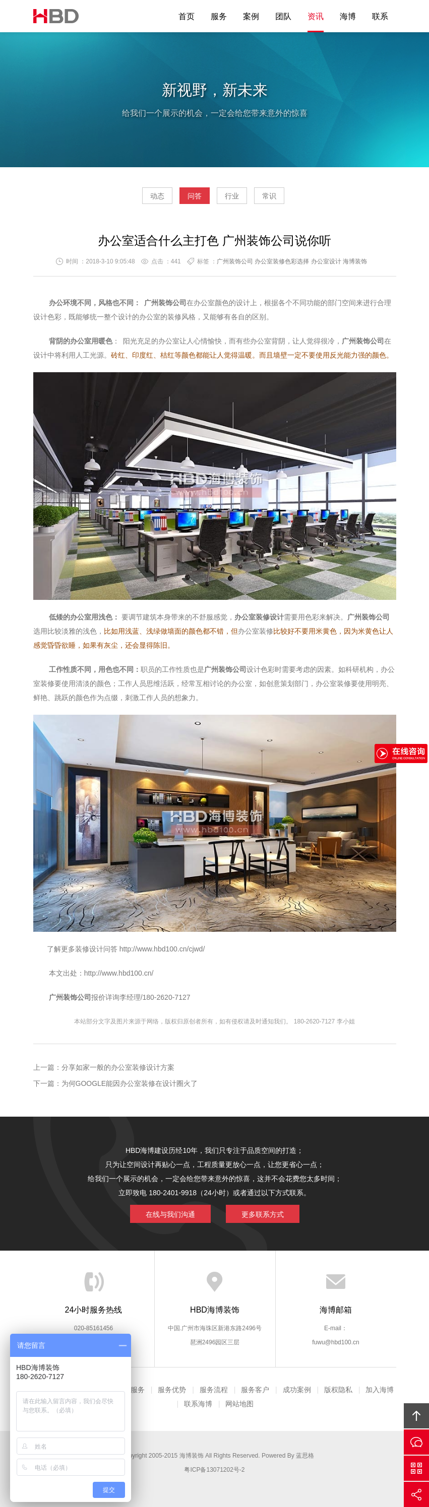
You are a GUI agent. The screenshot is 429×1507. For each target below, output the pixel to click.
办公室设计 (326, 261)
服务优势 (172, 1390)
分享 (416, 1494)
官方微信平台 (416, 1468)
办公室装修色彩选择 (282, 261)
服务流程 (214, 1390)
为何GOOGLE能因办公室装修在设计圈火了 (130, 1083)
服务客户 (255, 1390)
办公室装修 (255, 631)
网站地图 (239, 1404)
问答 (195, 196)
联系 (380, 16)
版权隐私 (338, 1390)
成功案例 (297, 1390)
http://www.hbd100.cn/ (119, 973)
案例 (251, 16)
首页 (186, 16)
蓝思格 (305, 1455)
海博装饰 (56, 16)
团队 (283, 16)
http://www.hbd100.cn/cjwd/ (162, 949)
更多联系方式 (262, 1214)
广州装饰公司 (235, 261)
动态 (157, 196)
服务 (219, 16)
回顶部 (416, 1415)
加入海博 (379, 1390)
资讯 (316, 16)
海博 (348, 16)
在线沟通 (416, 1442)
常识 (269, 196)
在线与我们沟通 (170, 1214)
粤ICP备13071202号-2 (214, 1469)
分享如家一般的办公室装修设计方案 (118, 1067)
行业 (232, 196)
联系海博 (198, 1404)
